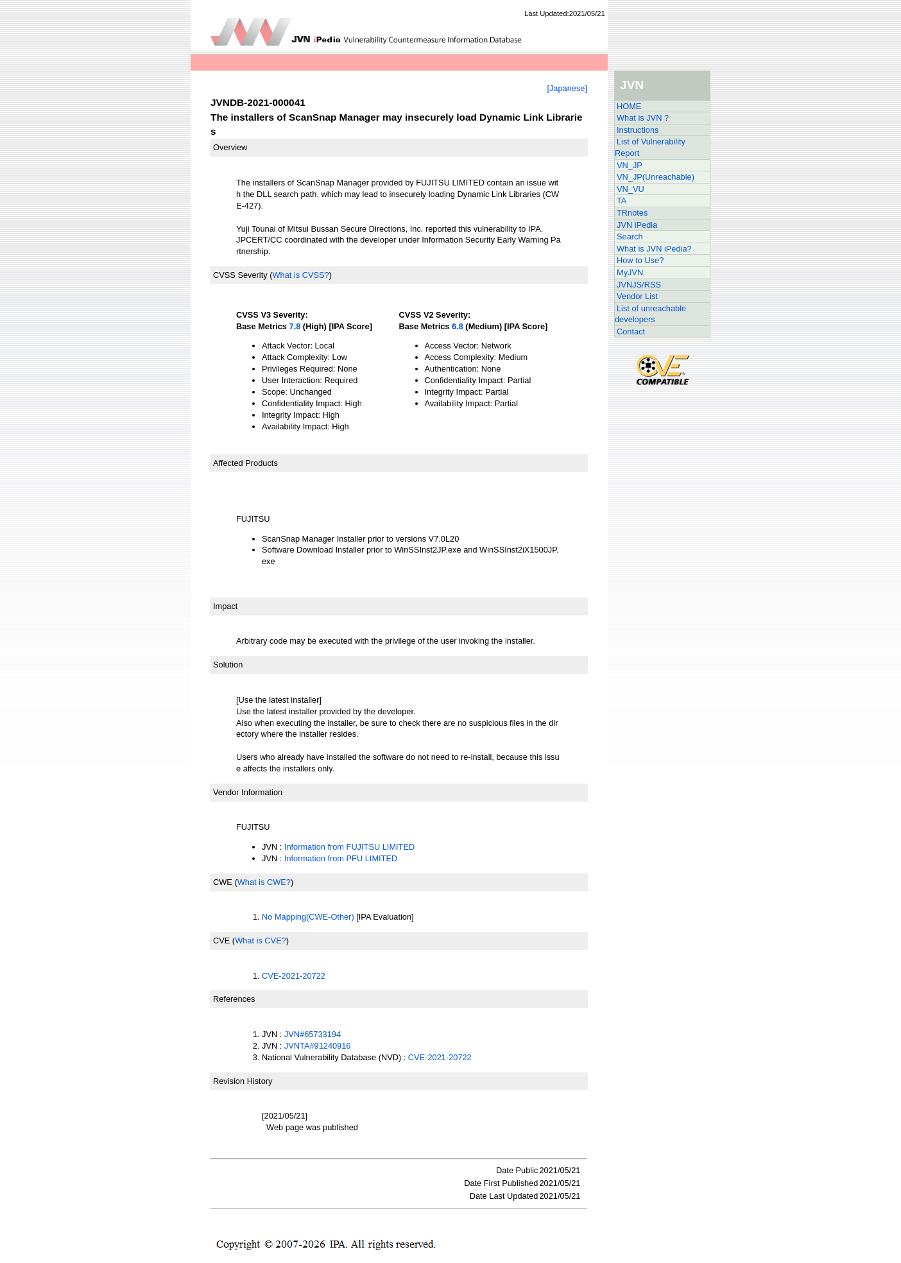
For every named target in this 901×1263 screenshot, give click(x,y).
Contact (631, 331)
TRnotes (632, 213)
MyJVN (630, 272)
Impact (225, 606)
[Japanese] (567, 88)
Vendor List (637, 296)
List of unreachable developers (650, 314)
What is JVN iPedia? (654, 248)
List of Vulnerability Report (650, 147)
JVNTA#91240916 (317, 1046)
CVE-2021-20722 (293, 976)
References (234, 999)
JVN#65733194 (312, 1034)
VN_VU (630, 189)
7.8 (295, 326)
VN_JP (629, 165)
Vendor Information (247, 792)
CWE (222, 882)
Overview (230, 147)
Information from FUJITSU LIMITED (349, 847)
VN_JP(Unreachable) (655, 177)
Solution (228, 664)
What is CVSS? (300, 275)
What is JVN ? (643, 118)
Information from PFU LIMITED (340, 858)
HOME (629, 106)
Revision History (242, 1081)
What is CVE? (260, 940)
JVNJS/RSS (639, 284)
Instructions (637, 130)
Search (630, 236)
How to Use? (640, 260)
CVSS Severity (240, 275)
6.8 (457, 326)
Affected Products (245, 463)
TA (621, 200)
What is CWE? (264, 882)
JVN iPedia (637, 225)
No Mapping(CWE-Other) (308, 917)
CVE (221, 940)
